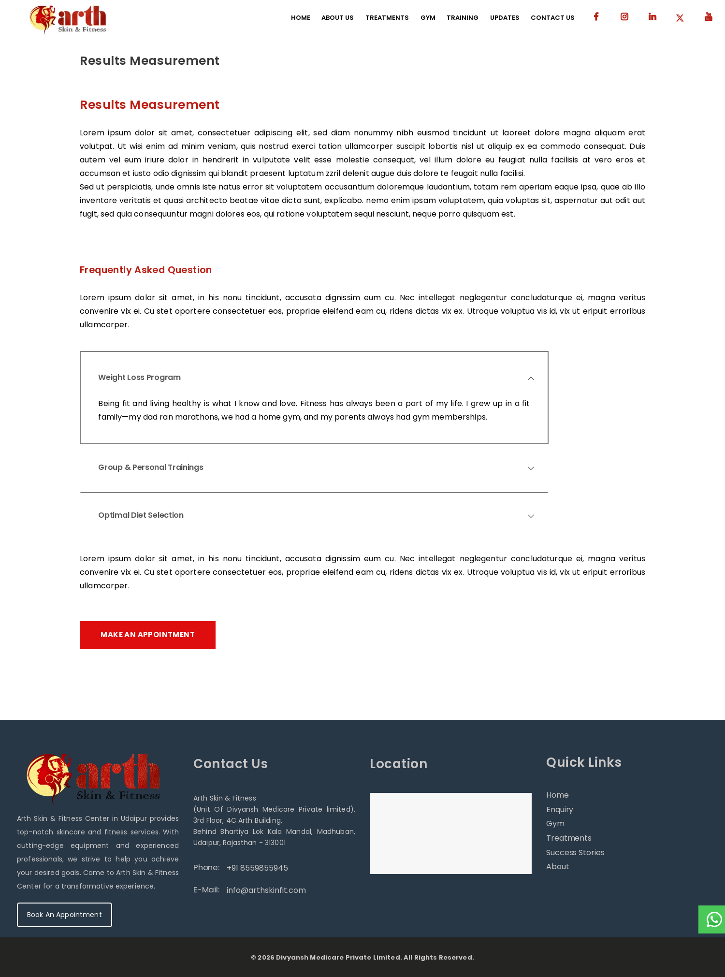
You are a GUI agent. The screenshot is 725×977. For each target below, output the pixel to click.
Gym (555, 823)
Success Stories (575, 852)
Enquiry (559, 809)
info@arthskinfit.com (266, 890)
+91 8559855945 (257, 868)
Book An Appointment (64, 914)
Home (557, 795)
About (557, 866)
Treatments (569, 838)
